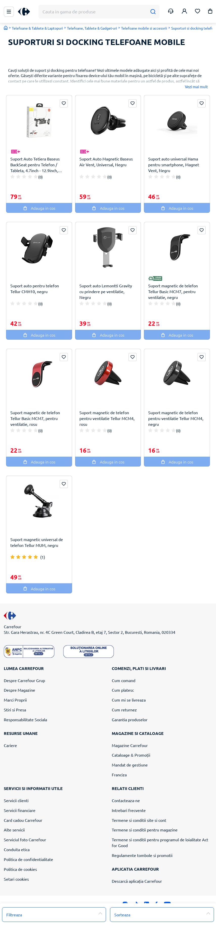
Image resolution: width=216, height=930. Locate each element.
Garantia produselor (129, 719)
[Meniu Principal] (9, 12)
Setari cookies (16, 878)
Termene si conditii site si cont (139, 820)
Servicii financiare (19, 810)
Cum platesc (123, 689)
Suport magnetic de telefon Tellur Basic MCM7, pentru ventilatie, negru (173, 291)
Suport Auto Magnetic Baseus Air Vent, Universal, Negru (106, 161)
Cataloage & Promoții (131, 754)
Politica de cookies (20, 869)
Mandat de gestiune (130, 764)
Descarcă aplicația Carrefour (137, 881)
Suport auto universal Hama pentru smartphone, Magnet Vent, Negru (173, 164)
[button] (210, 12)
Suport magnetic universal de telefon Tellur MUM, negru (36, 542)
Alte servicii (14, 829)
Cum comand (123, 680)
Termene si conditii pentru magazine (145, 829)
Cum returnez (124, 709)
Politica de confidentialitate (28, 859)
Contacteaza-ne (126, 800)
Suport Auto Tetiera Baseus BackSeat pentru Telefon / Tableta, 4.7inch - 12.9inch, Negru (35, 164)
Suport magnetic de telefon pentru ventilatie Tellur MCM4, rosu (107, 418)
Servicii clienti (16, 800)
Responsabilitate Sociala (25, 719)
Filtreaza (14, 914)
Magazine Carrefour (130, 745)
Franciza (119, 774)
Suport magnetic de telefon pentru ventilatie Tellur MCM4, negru (175, 418)
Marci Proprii (15, 699)
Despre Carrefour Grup (24, 680)
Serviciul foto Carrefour (25, 839)
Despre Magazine (19, 689)
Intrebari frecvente (129, 810)
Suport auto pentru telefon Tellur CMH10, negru (34, 288)
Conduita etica (17, 849)
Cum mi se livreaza (129, 699)
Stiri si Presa (15, 709)
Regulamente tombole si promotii (142, 855)
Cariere (10, 745)
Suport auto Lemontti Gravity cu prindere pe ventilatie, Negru (105, 291)
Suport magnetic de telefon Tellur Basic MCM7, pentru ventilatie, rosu (35, 418)
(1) (42, 557)
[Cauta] (153, 12)
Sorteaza (122, 914)
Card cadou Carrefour (23, 820)
